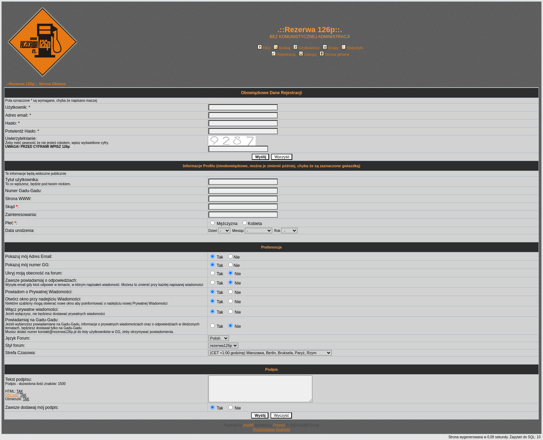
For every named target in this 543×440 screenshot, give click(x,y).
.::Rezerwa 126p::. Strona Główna (36, 84)
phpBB (248, 425)
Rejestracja (284, 54)
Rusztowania (264, 429)
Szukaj (282, 48)
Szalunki (283, 429)
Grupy (330, 48)
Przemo (279, 425)
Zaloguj (308, 54)
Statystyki (352, 48)
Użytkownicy (306, 48)
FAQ (264, 48)
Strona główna (334, 54)
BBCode (11, 395)
